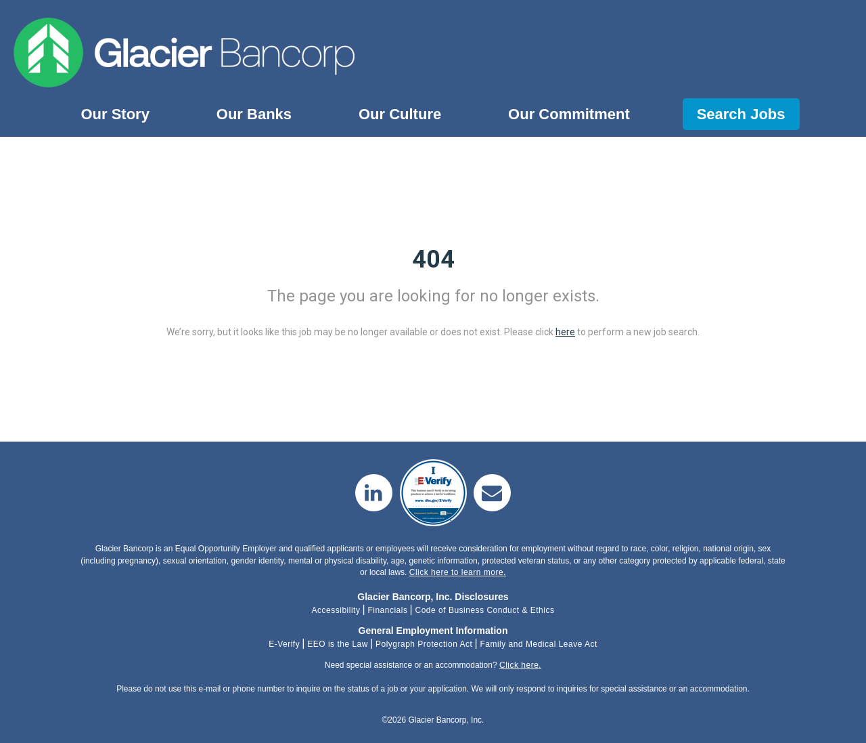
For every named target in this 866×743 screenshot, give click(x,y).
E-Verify (284, 644)
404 (433, 259)
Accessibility (336, 610)
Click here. (520, 665)
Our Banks (254, 114)
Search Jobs (741, 114)
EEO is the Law (337, 644)
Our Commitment (569, 114)
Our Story (115, 114)
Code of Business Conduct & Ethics (485, 610)
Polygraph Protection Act (423, 644)
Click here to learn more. (457, 572)
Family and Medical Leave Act (538, 644)
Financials (387, 610)
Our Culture (400, 114)
